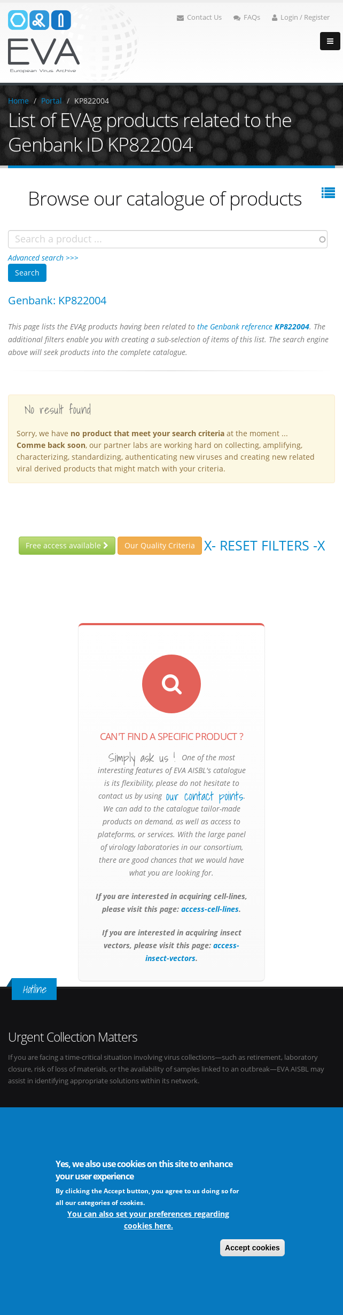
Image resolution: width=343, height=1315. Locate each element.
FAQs (246, 17)
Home (18, 101)
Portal (51, 101)
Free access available (67, 545)
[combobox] (168, 239)
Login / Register (301, 17)
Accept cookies (252, 1247)
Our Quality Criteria (159, 545)
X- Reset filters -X (264, 545)
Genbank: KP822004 (57, 300)
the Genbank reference (253, 326)
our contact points (204, 796)
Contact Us (199, 17)
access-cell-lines (209, 909)
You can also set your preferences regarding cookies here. (148, 1220)
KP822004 (91, 101)
